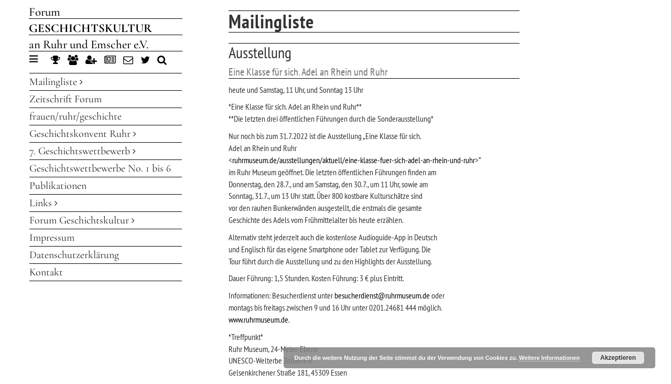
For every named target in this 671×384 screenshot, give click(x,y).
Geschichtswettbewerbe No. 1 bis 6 (100, 168)
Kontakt (46, 272)
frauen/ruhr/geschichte (75, 116)
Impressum (51, 237)
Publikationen (57, 185)
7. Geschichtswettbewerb (82, 151)
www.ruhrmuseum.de (258, 319)
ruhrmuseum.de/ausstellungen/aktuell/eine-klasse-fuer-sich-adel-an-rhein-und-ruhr (353, 160)
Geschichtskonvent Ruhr (82, 133)
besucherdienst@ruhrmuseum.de (382, 295)
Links (43, 203)
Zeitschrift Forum (65, 99)
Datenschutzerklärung (74, 255)
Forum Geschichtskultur (82, 220)
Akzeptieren (618, 357)
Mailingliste (56, 82)
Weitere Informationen (549, 358)
